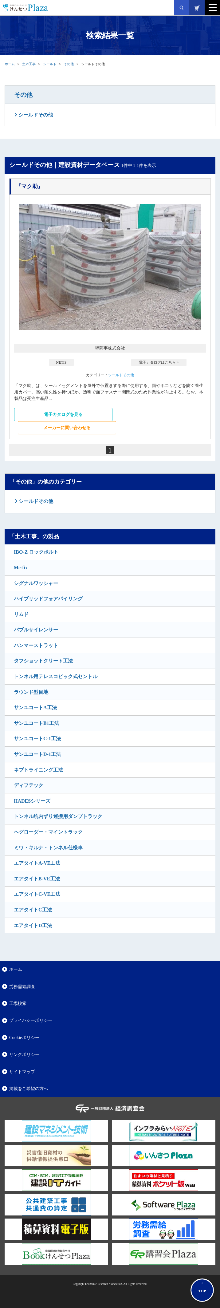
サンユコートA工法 (35, 707)
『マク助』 (29, 186)
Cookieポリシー (24, 1037)
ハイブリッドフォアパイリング (48, 598)
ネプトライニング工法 (38, 770)
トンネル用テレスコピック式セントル (55, 676)
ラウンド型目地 (31, 692)
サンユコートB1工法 (36, 723)
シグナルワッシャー (36, 583)
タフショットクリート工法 (43, 660)
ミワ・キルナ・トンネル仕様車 (48, 847)
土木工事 (29, 64)
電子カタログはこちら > (159, 362)
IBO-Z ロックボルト (36, 552)
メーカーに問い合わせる (67, 427)
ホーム (10, 64)
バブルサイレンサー (36, 629)
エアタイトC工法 (33, 909)
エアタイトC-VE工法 (37, 894)
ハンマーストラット (36, 645)
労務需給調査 (22, 986)
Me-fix (21, 567)
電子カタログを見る (63, 414)
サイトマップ (22, 1071)
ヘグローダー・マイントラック (48, 832)
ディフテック (28, 785)
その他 (69, 64)
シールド (50, 64)
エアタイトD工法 (33, 925)
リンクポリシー (24, 1054)
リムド (21, 614)
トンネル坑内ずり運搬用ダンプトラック (58, 816)
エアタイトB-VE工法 (37, 878)
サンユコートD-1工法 (37, 754)
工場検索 (17, 1003)
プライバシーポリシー (30, 1020)
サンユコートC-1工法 (37, 738)
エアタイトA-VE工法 (37, 863)
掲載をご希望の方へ (28, 1088)
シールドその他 (35, 114)
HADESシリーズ (32, 801)
